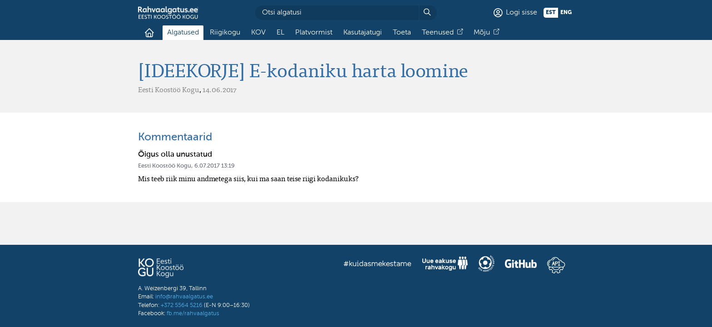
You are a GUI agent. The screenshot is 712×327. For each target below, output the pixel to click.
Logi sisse (521, 12)
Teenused (438, 32)
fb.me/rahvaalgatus (193, 314)
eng (566, 12)
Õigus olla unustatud (175, 155)
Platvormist (313, 32)
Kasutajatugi (362, 32)
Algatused (183, 32)
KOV (258, 32)
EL (280, 32)
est (551, 12)
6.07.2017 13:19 (214, 166)
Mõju (482, 32)
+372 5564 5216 (182, 305)
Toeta (402, 32)
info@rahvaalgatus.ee (184, 297)
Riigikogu (225, 32)
